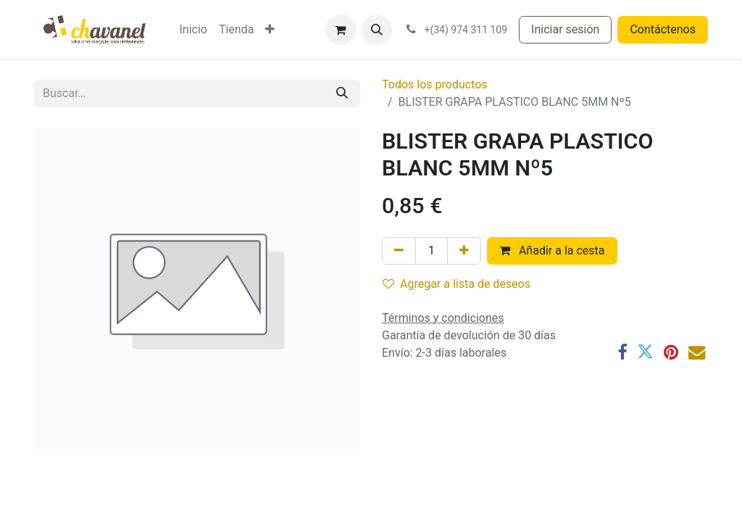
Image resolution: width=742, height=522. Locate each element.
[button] (377, 29)
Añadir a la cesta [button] (552, 250)
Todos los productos (435, 84)
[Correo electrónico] (696, 352)
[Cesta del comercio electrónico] (340, 29)
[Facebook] (622, 352)
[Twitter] (645, 352)
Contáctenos (663, 29)
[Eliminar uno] (399, 251)
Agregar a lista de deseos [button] (456, 284)
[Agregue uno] (464, 251)
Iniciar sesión (565, 29)
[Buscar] (342, 93)
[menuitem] (192, 29)
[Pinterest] (671, 352)
